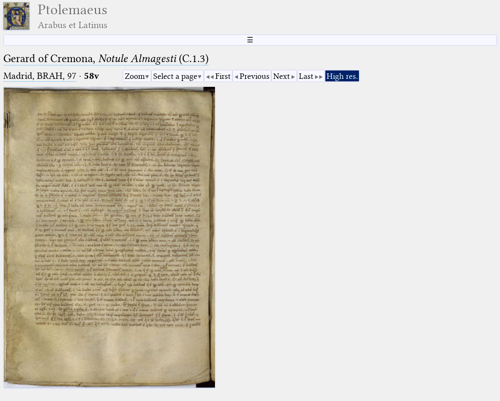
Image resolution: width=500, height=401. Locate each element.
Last (306, 76)
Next (281, 76)
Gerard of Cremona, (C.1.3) (106, 58)
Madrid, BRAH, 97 (39, 75)
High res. (342, 76)
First (222, 76)
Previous (255, 76)
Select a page (175, 76)
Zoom (135, 76)
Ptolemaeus (72, 16)
